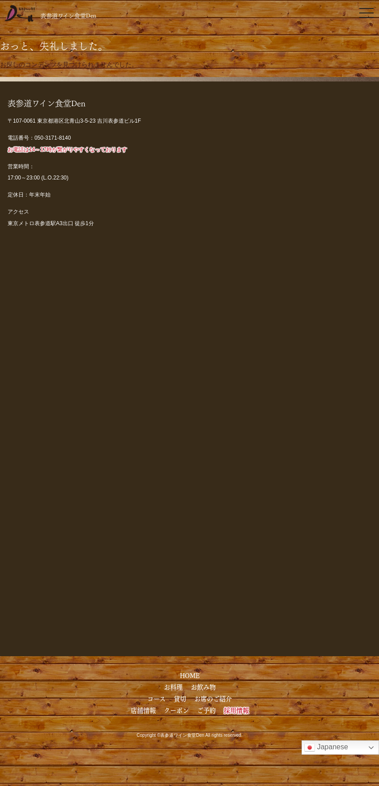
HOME (190, 675)
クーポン (176, 710)
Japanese (326, 747)
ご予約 (206, 710)
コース (156, 698)
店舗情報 (143, 710)
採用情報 (236, 710)
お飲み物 (203, 687)
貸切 (180, 698)
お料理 (173, 687)
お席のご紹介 (213, 698)
